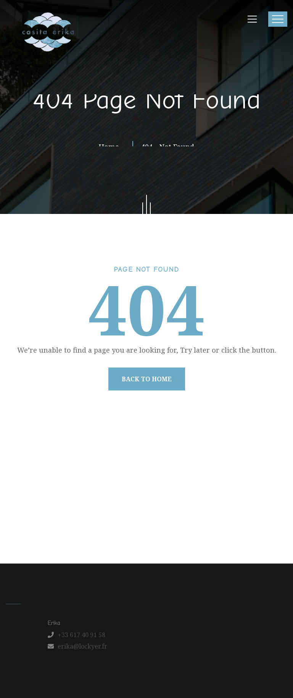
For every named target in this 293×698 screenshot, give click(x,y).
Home (24, 523)
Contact (187, 523)
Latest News (149, 523)
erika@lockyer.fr (82, 649)
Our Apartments (99, 523)
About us (54, 523)
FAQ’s (214, 523)
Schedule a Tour (253, 523)
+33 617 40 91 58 (81, 637)
